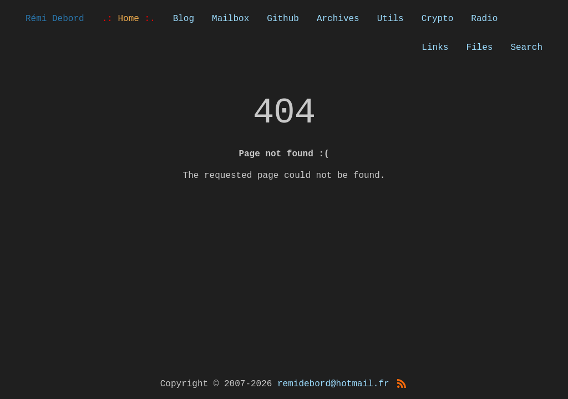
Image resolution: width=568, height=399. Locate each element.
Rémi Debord (55, 19)
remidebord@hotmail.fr (333, 384)
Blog (183, 19)
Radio (484, 19)
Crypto (438, 19)
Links (435, 48)
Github (283, 19)
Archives (338, 19)
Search (526, 48)
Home (128, 19)
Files (479, 48)
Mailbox (230, 19)
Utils (390, 19)
